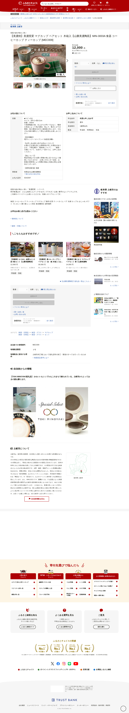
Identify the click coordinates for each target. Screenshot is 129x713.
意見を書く (101, 627)
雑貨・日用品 (24, 332)
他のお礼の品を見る (33, 174)
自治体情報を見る (37, 499)
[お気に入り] (123, 708)
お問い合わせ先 (82, 97)
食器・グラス (37, 332)
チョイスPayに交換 (100, 590)
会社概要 (22, 705)
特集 (67, 9)
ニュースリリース (33, 705)
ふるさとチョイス (27, 669)
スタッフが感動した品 (45, 588)
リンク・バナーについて (49, 705)
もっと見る (113, 267)
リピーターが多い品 (17, 588)
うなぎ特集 (70, 582)
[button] (33, 244)
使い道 (77, 9)
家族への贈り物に (99, 595)
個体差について (17, 219)
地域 (32, 9)
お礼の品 (18, 9)
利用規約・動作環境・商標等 (100, 705)
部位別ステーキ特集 (70, 594)
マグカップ (49, 332)
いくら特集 (82, 582)
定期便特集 (82, 594)
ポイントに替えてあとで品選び (103, 586)
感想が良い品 (15, 594)
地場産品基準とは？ (41, 358)
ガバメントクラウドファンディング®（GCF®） (58, 669)
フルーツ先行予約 (44, 594)
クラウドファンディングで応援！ (104, 581)
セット (47, 334)
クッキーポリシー (83, 705)
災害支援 (86, 669)
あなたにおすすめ (57, 9)
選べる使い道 (81, 94)
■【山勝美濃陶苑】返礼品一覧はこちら (74, 281)
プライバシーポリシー (67, 705)
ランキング (44, 9)
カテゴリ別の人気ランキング (20, 582)
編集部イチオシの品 (45, 582)
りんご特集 (70, 588)
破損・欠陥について (19, 226)
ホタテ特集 (82, 588)
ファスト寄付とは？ (83, 83)
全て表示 (111, 103)
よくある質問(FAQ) (64, 627)
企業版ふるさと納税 (103, 669)
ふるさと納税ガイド (27, 627)
